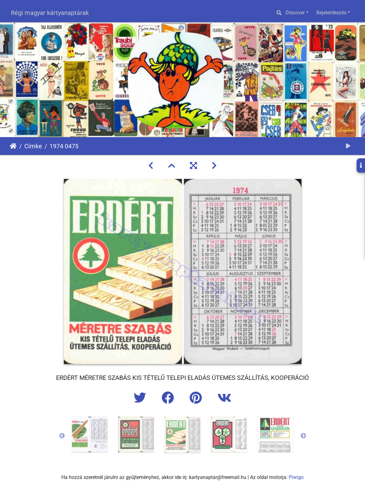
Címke (33, 146)
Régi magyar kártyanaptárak (50, 13)
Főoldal (13, 146)
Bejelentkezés (331, 13)
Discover (295, 13)
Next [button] (303, 436)
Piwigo (296, 477)
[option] (90, 434)
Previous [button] (62, 436)
